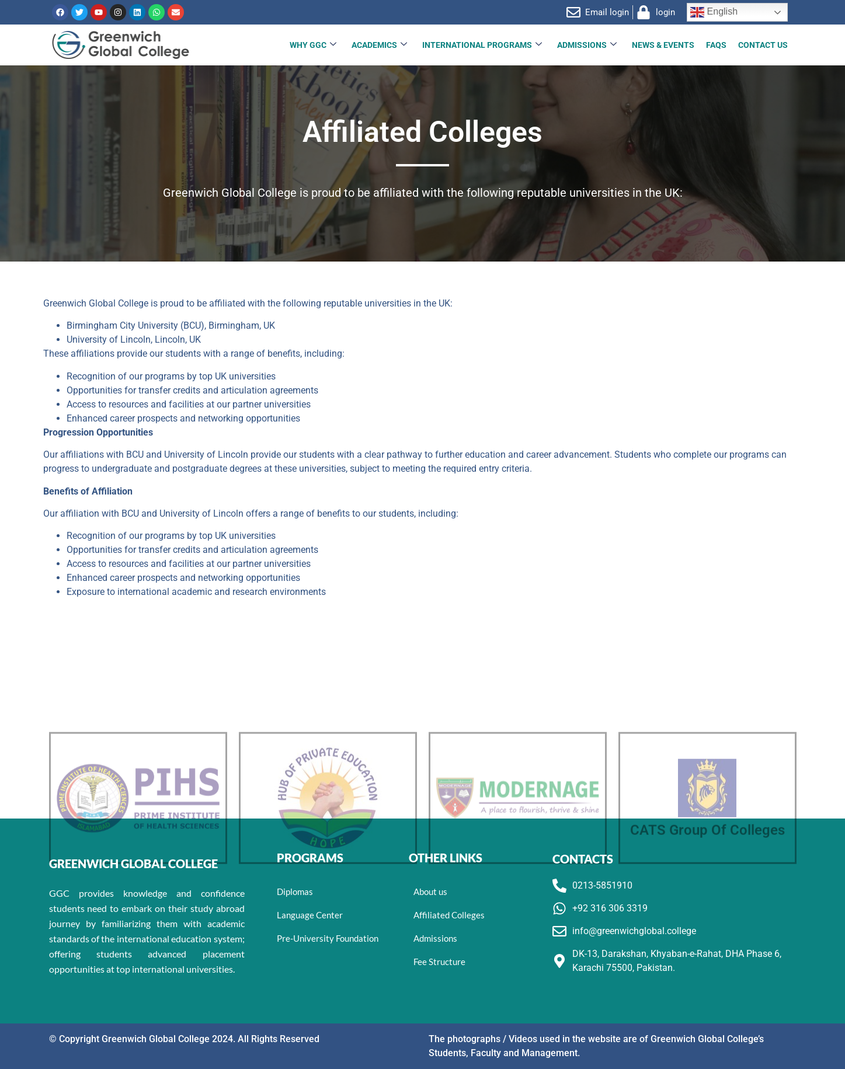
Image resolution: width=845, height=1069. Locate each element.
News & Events (663, 45)
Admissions (587, 45)
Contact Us (763, 45)
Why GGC (313, 45)
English (714, 12)
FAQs (716, 45)
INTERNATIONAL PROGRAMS (482, 45)
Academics (379, 45)
